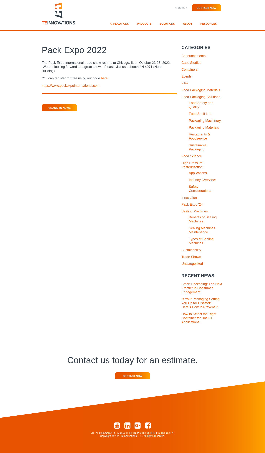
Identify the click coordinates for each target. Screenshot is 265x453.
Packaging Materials (204, 127)
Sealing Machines (194, 211)
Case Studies (191, 63)
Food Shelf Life (200, 114)
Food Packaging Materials (200, 90)
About (187, 23)
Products (144, 23)
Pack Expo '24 (192, 204)
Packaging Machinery (205, 121)
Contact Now (206, 7)
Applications (119, 23)
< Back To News (59, 107)
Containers (189, 69)
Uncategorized (192, 264)
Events (186, 76)
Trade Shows (191, 257)
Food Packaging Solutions (200, 97)
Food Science (191, 156)
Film (184, 83)
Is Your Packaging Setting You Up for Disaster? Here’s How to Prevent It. (200, 303)
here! (105, 78)
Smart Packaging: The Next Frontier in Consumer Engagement (201, 288)
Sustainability (191, 250)
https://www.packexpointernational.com (70, 86)
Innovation (189, 197)
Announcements (193, 56)
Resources (208, 23)
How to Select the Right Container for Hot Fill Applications (198, 318)
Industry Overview (202, 180)
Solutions (167, 23)
